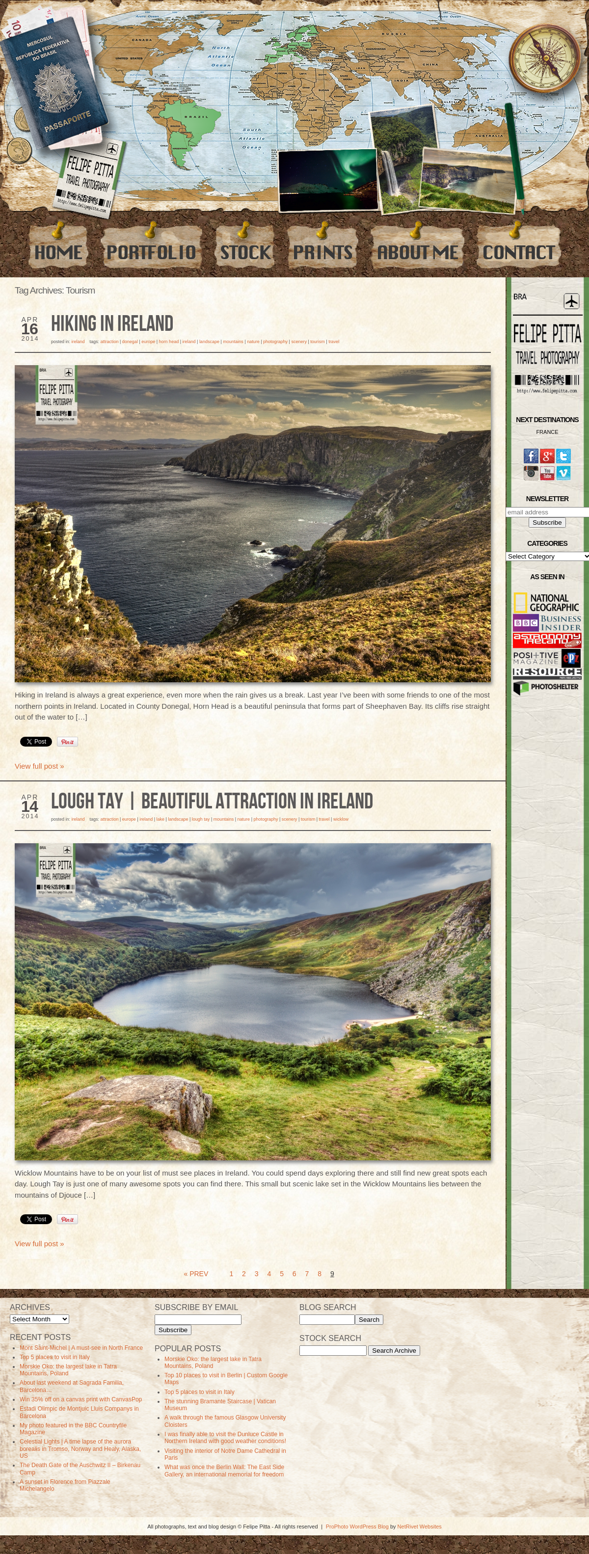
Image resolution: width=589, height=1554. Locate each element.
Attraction (109, 341)
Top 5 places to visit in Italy (55, 1357)
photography (275, 341)
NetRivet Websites (420, 1526)
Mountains (233, 341)
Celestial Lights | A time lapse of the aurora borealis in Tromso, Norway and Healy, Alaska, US (80, 1448)
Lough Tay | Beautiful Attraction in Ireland (212, 802)
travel (333, 341)
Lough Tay (201, 819)
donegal (130, 341)
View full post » (39, 766)
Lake (161, 819)
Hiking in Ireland (112, 324)
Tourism (317, 341)
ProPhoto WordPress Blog (357, 1526)
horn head (169, 341)
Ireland (78, 341)
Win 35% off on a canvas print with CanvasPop (81, 1399)
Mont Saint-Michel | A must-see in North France (81, 1347)
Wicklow (340, 819)
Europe (148, 341)
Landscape (209, 341)
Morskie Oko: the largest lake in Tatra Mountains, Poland (68, 1370)
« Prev (196, 1274)
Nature (253, 341)
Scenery (299, 341)
